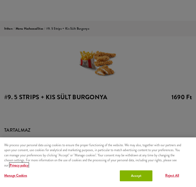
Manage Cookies (15, 175)
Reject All (172, 175)
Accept (136, 175)
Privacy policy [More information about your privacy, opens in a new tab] (19, 165)
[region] (98, 162)
